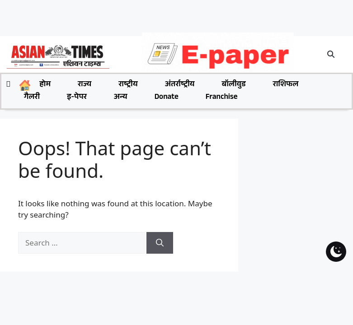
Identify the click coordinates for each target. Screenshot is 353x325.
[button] (331, 54)
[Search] (159, 243)
